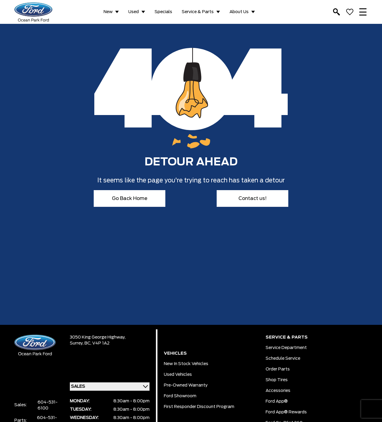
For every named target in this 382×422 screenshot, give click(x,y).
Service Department (286, 348)
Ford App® (277, 401)
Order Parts (278, 369)
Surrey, (77, 343)
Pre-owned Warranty (186, 385)
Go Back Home (129, 198)
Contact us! (252, 198)
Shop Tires (277, 380)
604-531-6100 (48, 405)
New (108, 12)
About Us (239, 12)
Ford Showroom (180, 396)
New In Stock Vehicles (186, 364)
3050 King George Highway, (98, 337)
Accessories (278, 391)
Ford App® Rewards (286, 412)
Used (133, 12)
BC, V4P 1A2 (97, 343)
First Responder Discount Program (199, 407)
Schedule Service (283, 358)
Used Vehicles (178, 375)
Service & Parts (198, 12)
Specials (163, 12)
